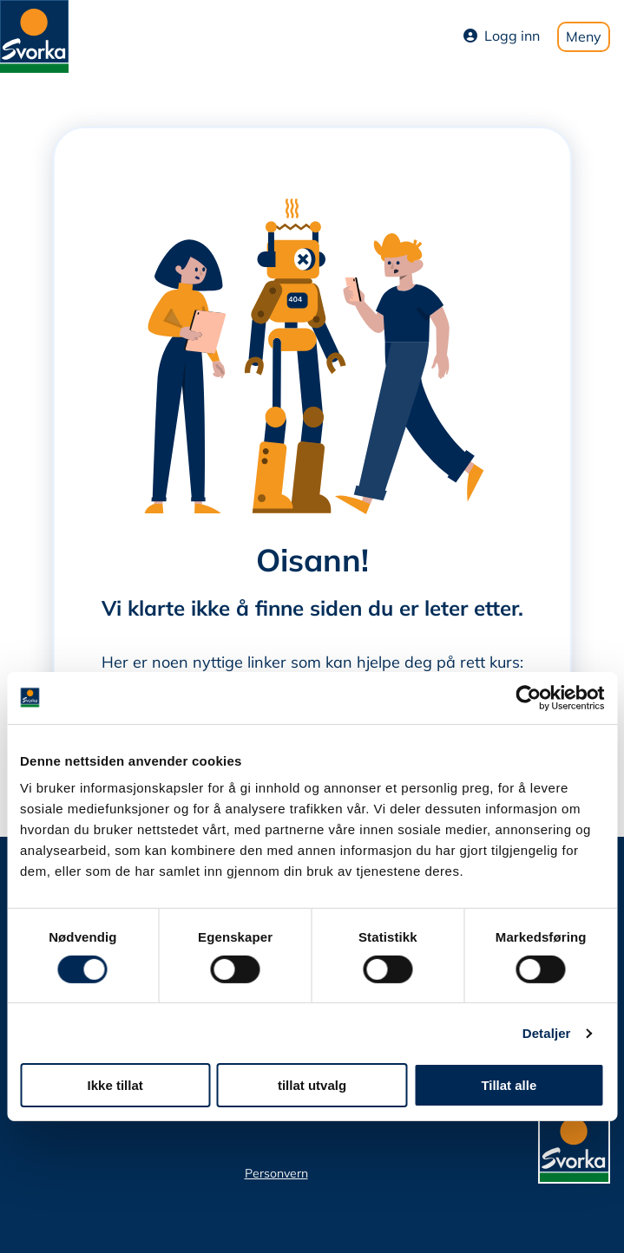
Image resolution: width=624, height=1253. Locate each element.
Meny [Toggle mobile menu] (583, 36)
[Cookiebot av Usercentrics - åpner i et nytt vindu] (528, 697)
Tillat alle (508, 1085)
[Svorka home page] (34, 34)
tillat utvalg (312, 1085)
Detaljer (546, 1033)
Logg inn (501, 35)
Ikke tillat (115, 1085)
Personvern (276, 1173)
